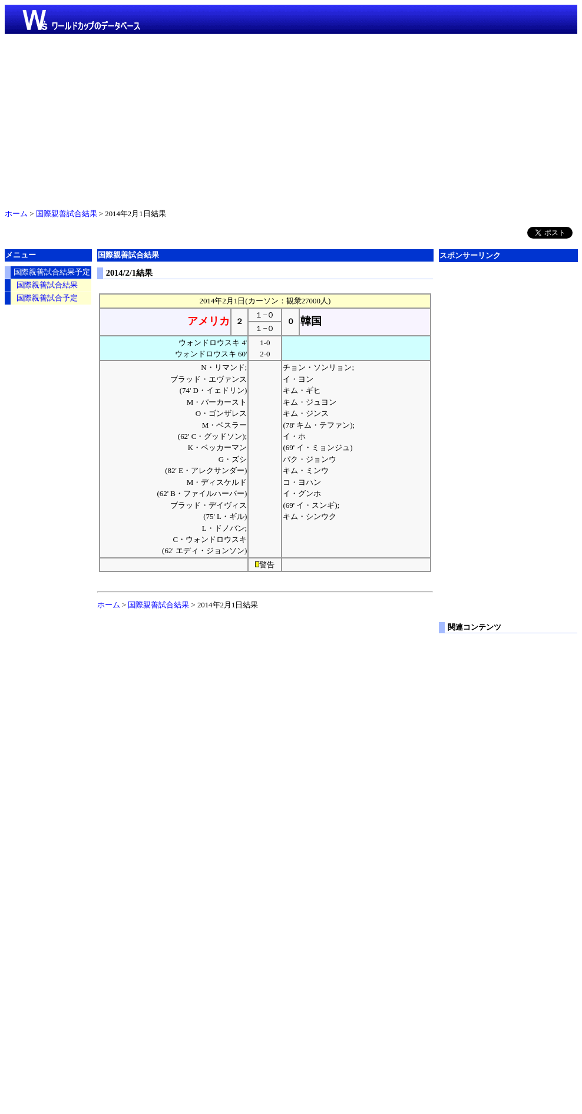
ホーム (16, 214)
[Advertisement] (291, 119)
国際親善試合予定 (47, 298)
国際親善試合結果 (66, 214)
